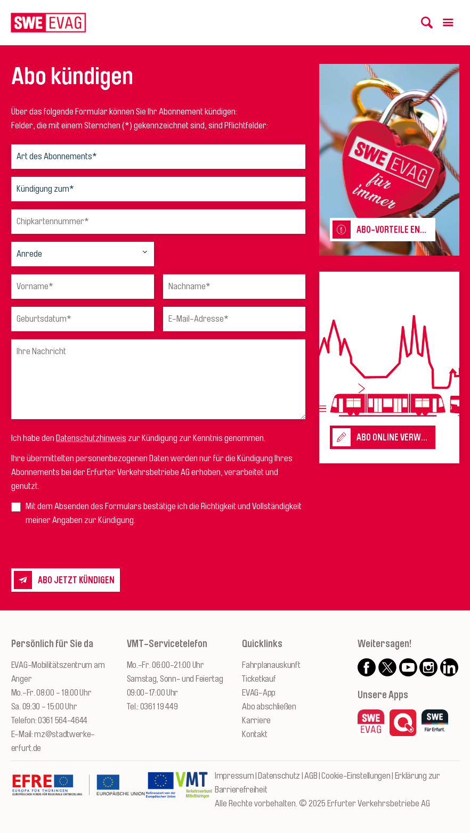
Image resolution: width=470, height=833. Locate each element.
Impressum (234, 776)
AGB (310, 776)
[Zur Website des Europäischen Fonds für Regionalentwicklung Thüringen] (78, 790)
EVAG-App (258, 693)
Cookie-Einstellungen (355, 776)
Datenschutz (279, 776)
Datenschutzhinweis (91, 438)
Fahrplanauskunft (271, 665)
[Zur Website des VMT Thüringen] (193, 790)
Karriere (256, 720)
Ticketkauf (258, 679)
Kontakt (254, 734)
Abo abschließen (269, 706)
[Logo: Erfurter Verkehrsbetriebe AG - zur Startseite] (48, 22)
